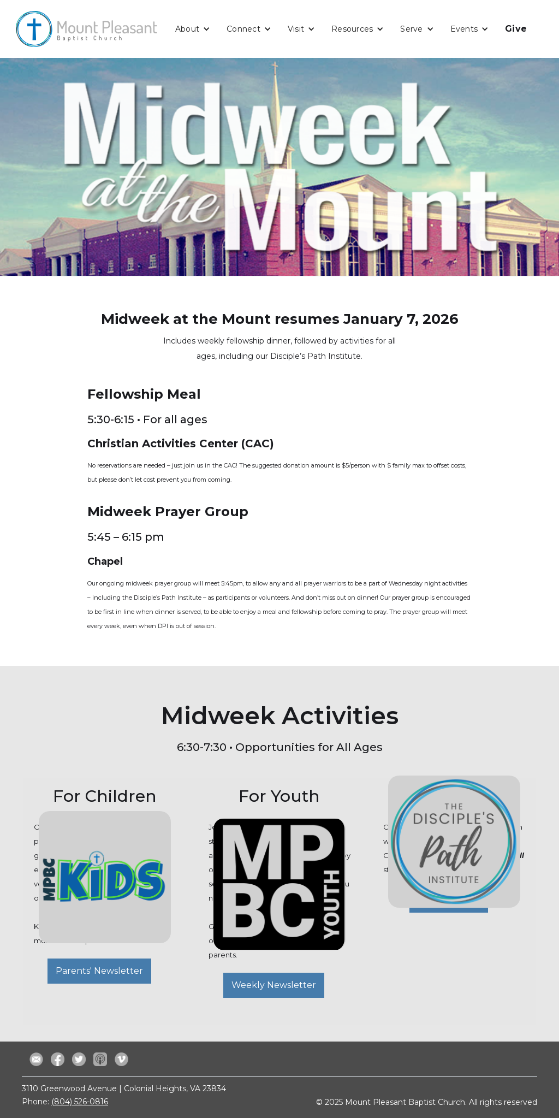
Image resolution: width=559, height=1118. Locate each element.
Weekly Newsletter (273, 985)
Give (516, 28)
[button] (193, 29)
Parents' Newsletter (99, 971)
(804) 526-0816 (79, 1102)
